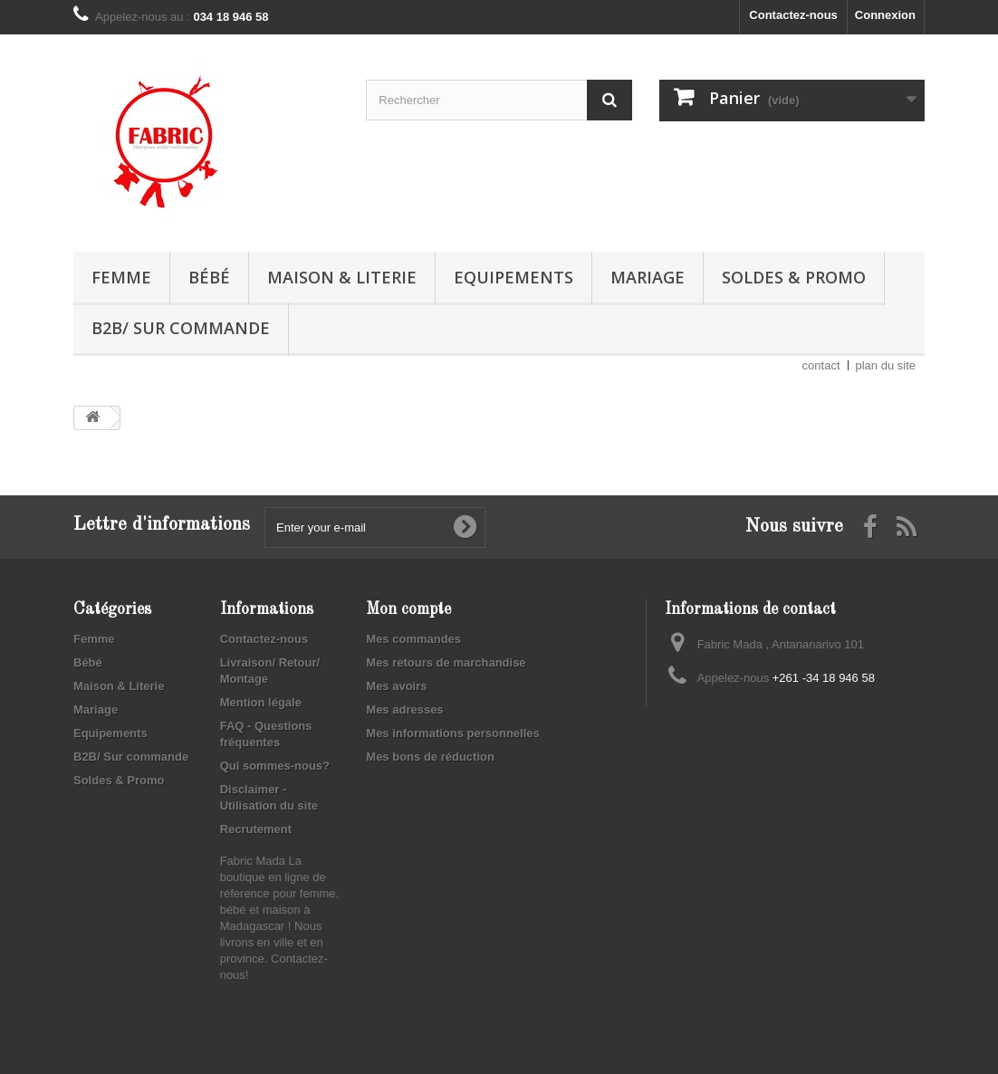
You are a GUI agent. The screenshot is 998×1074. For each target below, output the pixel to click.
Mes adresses (404, 709)
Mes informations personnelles (452, 733)
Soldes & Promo (794, 277)
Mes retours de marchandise (445, 662)
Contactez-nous (793, 15)
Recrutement (256, 829)
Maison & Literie (342, 277)
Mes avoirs (396, 686)
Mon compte (408, 609)
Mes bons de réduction (430, 756)
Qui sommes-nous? (275, 765)
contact (821, 365)
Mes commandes (413, 639)
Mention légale (261, 702)
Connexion (885, 15)
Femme (121, 277)
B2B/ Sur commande (180, 328)
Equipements (513, 277)
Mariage (647, 277)
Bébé (209, 277)
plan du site (886, 365)
